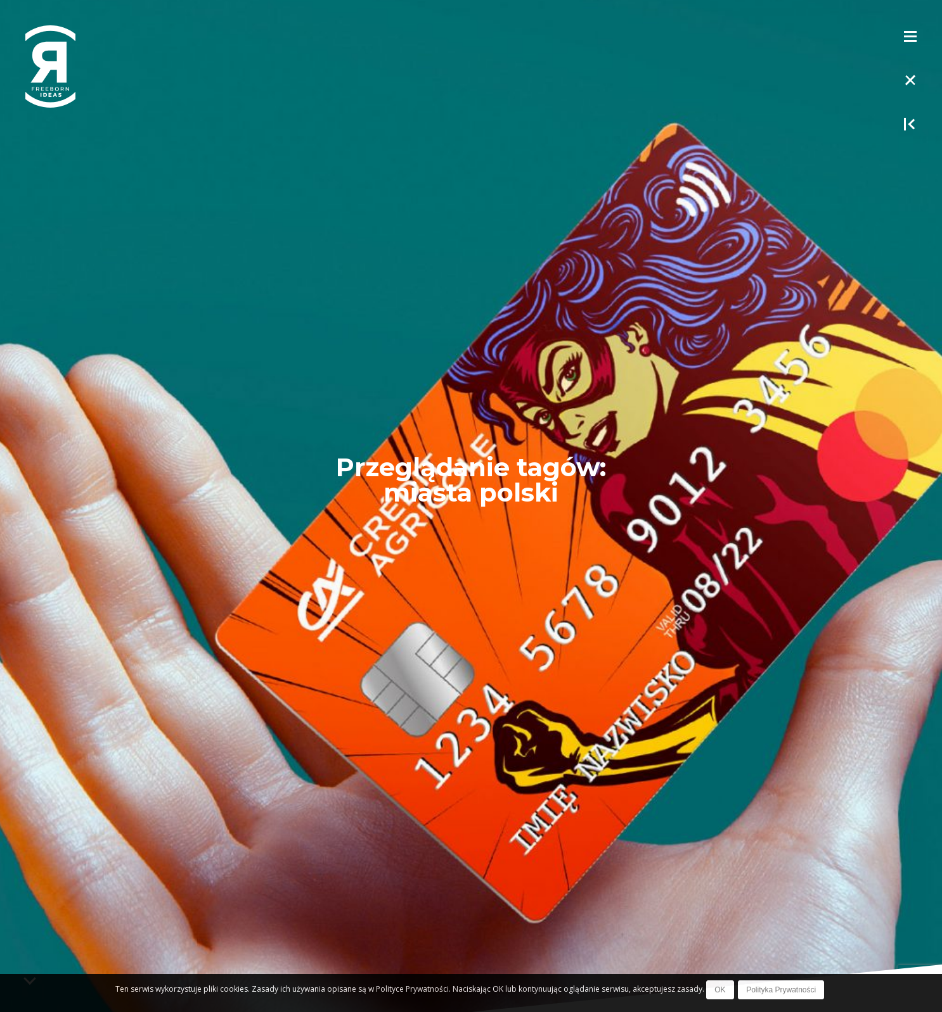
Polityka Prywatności (781, 989)
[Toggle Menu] (910, 35)
